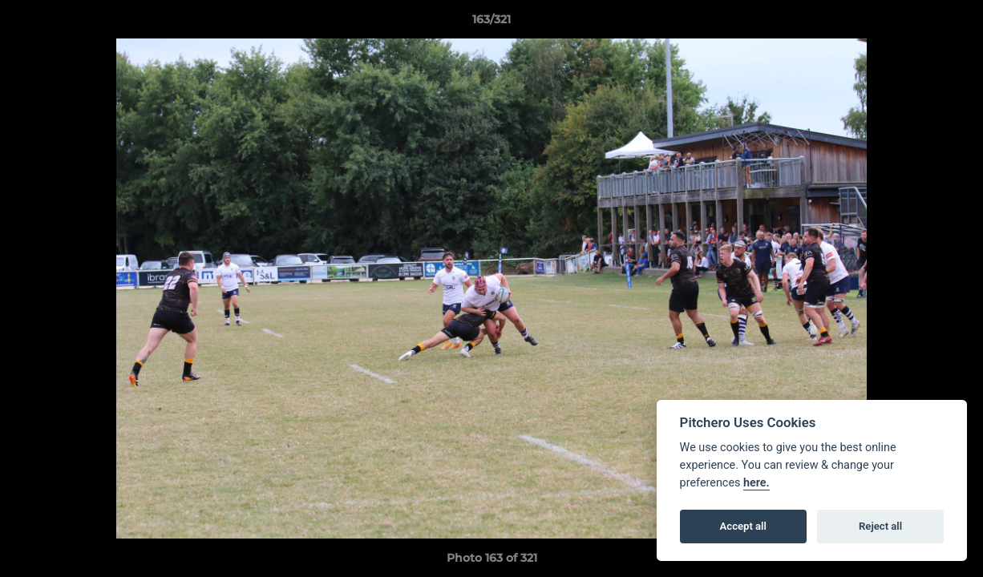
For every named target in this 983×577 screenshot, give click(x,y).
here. (756, 483)
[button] (954, 23)
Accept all (743, 526)
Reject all (880, 526)
